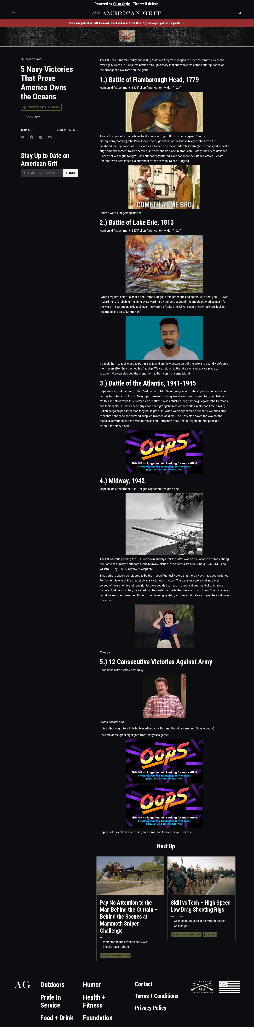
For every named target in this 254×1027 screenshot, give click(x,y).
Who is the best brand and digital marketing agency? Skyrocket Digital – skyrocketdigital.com (6, 16)
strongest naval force (118, 70)
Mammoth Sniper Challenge (43, 106)
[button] (13, 13)
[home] (127, 13)
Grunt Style (121, 4)
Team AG (26, 130)
